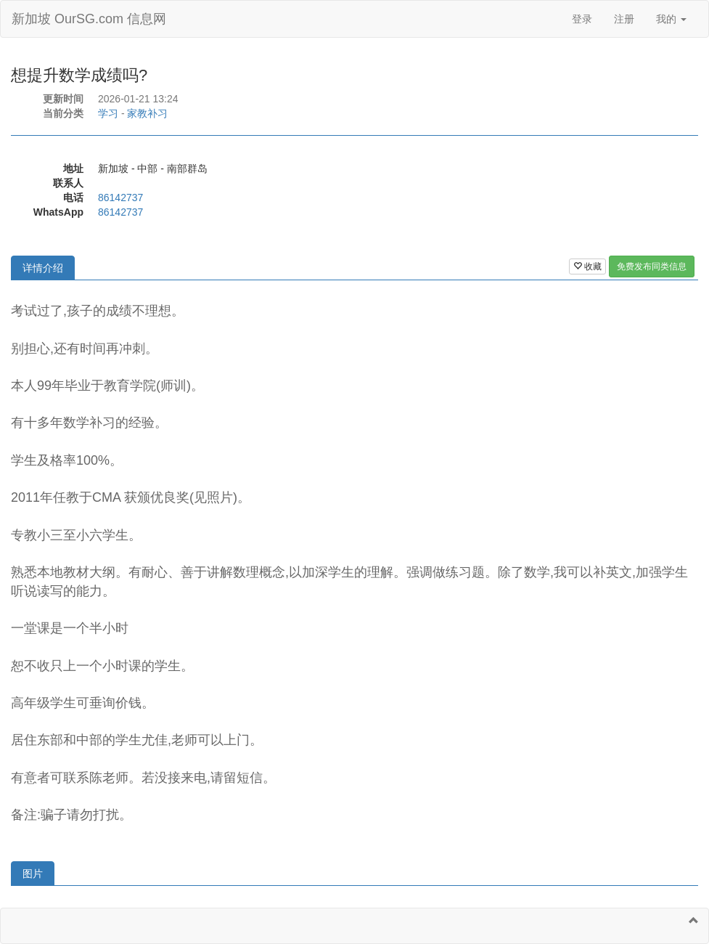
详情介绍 (42, 268)
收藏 (587, 266)
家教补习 (147, 113)
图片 (32, 873)
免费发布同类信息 (652, 266)
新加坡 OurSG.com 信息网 (89, 19)
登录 (582, 19)
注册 (624, 19)
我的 (671, 19)
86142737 (120, 197)
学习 (108, 113)
